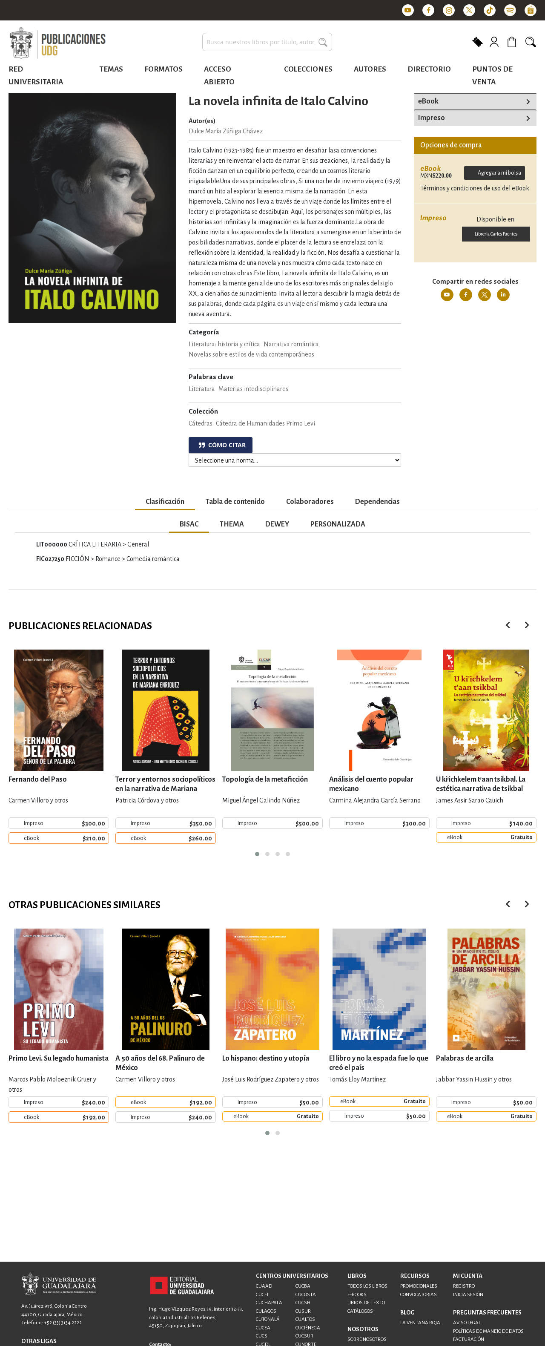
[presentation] (526, 625)
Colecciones (308, 69)
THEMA (232, 524)
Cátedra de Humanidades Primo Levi (265, 423)
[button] (257, 854)
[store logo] (57, 43)
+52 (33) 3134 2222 (63, 1323)
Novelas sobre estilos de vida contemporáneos (251, 354)
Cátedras (200, 423)
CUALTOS (305, 1319)
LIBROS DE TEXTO (366, 1303)
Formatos (163, 69)
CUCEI (262, 1294)
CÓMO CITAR (222, 445)
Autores (370, 69)
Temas (111, 69)
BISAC (189, 524)
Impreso (431, 118)
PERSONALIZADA (337, 524)
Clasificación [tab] (165, 502)
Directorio (429, 69)
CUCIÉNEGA (307, 1328)
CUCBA (302, 1286)
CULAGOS (266, 1311)
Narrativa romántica (291, 344)
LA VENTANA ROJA (420, 1323)
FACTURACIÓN (468, 1339)
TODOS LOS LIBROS (367, 1286)
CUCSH (302, 1303)
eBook (428, 101)
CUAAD (264, 1286)
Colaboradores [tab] (310, 502)
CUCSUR (304, 1336)
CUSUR (303, 1311)
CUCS (261, 1336)
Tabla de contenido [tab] (235, 502)
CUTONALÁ (268, 1319)
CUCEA (263, 1328)
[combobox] (267, 42)
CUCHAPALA (269, 1303)
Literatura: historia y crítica (224, 344)
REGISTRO (464, 1286)
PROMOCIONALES (418, 1286)
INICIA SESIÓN (468, 1294)
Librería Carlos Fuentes (496, 233)
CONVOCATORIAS (418, 1294)
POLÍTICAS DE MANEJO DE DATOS (488, 1331)
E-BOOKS (357, 1294)
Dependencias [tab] (377, 502)
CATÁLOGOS (360, 1311)
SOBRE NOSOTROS (367, 1339)
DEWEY (277, 524)
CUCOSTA (305, 1294)
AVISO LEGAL (467, 1323)
